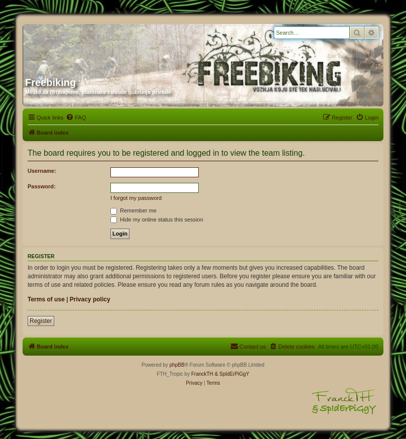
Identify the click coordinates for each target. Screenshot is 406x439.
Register (41, 320)
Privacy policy (90, 299)
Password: (42, 186)
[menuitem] (76, 118)
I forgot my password (136, 198)
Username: (42, 171)
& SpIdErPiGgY (232, 374)
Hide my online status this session (156, 219)
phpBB (177, 365)
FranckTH (202, 374)
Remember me (133, 210)
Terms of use (46, 299)
